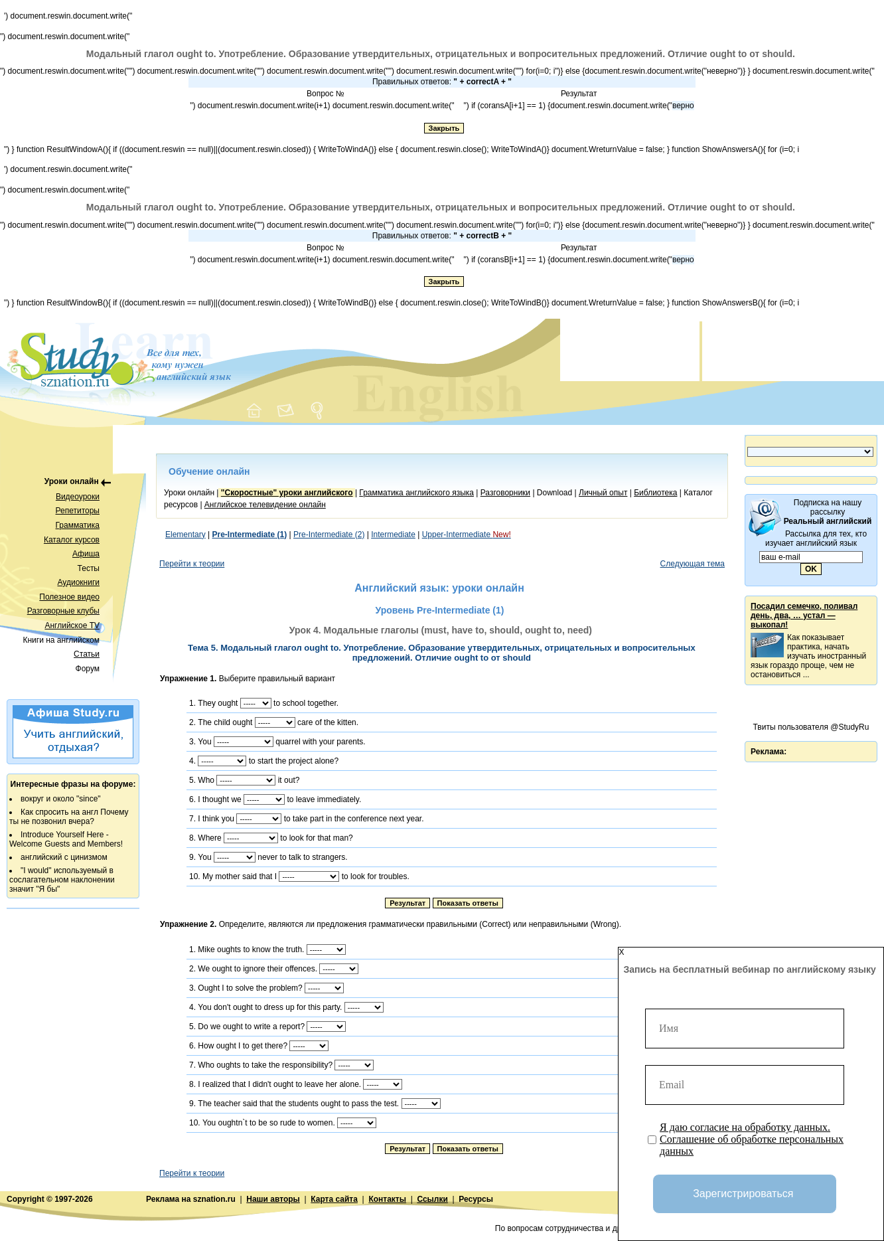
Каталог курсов (72, 539)
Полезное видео (69, 597)
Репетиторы (78, 510)
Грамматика (78, 525)
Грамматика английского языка (416, 492)
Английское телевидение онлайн (265, 504)
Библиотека (655, 492)
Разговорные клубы (63, 611)
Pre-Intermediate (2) (328, 534)
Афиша (86, 553)
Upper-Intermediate (466, 534)
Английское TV (72, 625)
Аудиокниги (78, 582)
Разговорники (505, 492)
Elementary (185, 534)
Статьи (87, 654)
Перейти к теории (191, 563)
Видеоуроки (78, 496)
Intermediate (393, 534)
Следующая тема (692, 563)
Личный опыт (603, 492)
